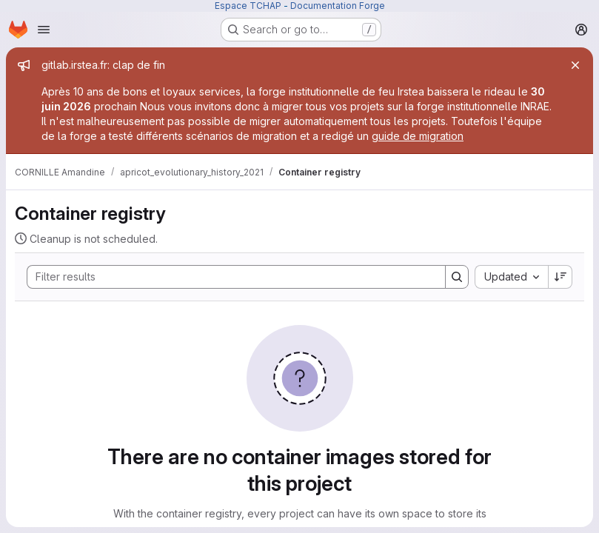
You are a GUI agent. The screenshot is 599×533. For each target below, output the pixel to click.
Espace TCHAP (248, 5)
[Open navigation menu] (44, 29)
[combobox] (511, 277)
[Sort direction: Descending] (560, 277)
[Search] (229, 277)
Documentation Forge (337, 5)
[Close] (575, 65)
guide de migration (418, 136)
